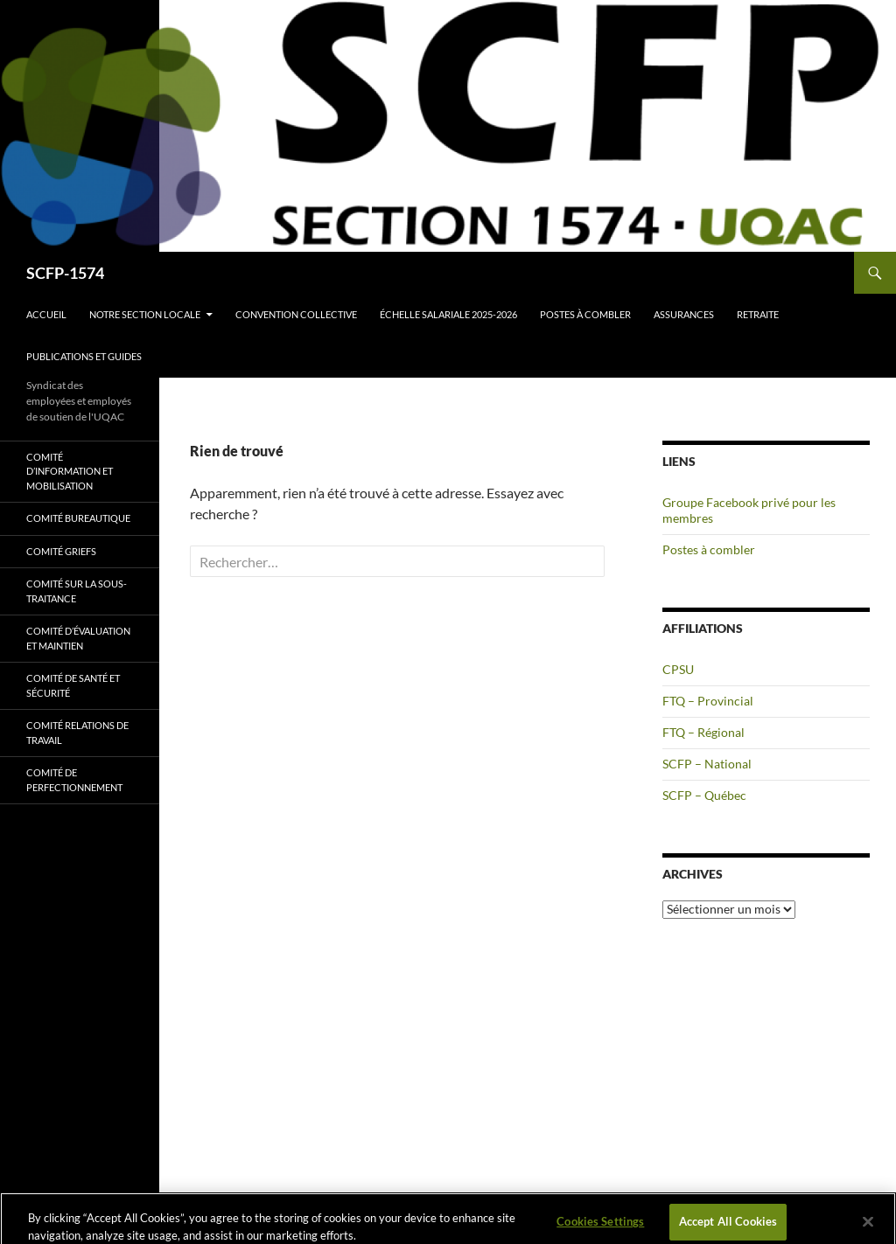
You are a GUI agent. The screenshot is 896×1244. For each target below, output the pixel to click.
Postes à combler (585, 314)
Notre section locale (144, 314)
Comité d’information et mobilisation (69, 471)
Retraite (758, 314)
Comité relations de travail (77, 732)
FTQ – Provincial (707, 700)
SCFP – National (707, 763)
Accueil (46, 314)
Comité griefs (61, 551)
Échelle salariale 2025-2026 (448, 314)
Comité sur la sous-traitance (76, 591)
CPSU (678, 669)
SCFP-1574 (65, 272)
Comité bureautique (78, 518)
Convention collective (296, 314)
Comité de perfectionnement (74, 780)
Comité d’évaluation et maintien (78, 638)
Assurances (684, 314)
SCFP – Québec (704, 795)
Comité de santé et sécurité (73, 685)
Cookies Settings (600, 1226)
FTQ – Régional (703, 732)
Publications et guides (84, 356)
